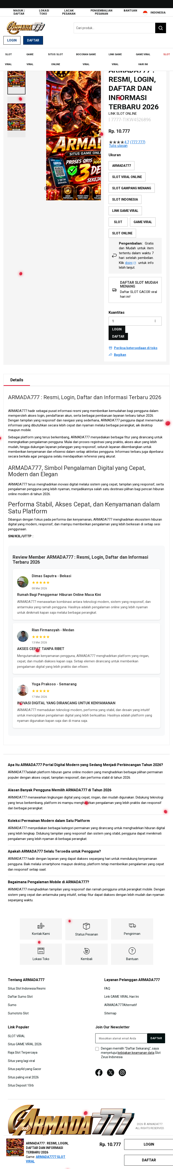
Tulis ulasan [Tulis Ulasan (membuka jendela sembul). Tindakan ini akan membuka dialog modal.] (118, 142)
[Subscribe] (156, 1035)
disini (130, 259)
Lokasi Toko (44, 12)
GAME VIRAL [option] (143, 218)
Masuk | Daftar (19, 12)
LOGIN (117, 325)
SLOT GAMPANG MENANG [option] (131, 185)
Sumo (12, 1001)
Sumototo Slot (18, 1009)
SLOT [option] (118, 218)
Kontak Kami (41, 930)
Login (12, 40)
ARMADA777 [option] (121, 162)
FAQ (107, 985)
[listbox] (135, 196)
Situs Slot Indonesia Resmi (27, 985)
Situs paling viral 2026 (23, 1073)
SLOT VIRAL (16, 1032)
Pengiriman (132, 930)
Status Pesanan (86, 931)
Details (16, 376)
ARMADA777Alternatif (120, 1001)
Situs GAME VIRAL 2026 (25, 1040)
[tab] (17, 376)
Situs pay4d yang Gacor (24, 1065)
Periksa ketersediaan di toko (135, 344)
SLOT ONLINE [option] (122, 230)
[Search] (160, 28)
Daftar (33, 40)
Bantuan (130, 10)
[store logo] (26, 27)
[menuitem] (8, 58)
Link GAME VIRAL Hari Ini (121, 993)
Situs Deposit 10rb (21, 1081)
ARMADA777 (110, 417)
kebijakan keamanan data (136, 1049)
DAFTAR (118, 333)
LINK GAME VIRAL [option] (125, 207)
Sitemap (110, 1009)
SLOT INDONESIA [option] (125, 196)
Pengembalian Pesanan (101, 12)
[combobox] (120, 28)
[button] (16, 70)
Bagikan (120, 351)
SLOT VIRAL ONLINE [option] (127, 173)
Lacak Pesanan (68, 12)
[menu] (86, 58)
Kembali (86, 955)
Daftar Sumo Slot (20, 993)
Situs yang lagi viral (21, 1057)
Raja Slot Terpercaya (22, 1048)
